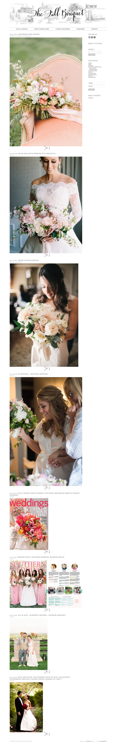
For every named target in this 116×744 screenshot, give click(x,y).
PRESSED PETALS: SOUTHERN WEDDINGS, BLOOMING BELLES (37, 557)
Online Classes (92, 68)
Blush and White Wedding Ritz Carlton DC (33, 153)
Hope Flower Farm (41, 29)
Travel (90, 64)
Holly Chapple (22, 29)
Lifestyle (90, 72)
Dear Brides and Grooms (25, 34)
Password (90, 86)
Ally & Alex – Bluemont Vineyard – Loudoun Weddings (38, 615)
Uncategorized (18, 262)
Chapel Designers (63, 29)
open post (46, 148)
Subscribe (81, 29)
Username (91, 83)
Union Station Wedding (24, 260)
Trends (90, 63)
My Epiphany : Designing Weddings (29, 374)
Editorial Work (92, 73)
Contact (94, 29)
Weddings (12, 155)
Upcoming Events (93, 69)
